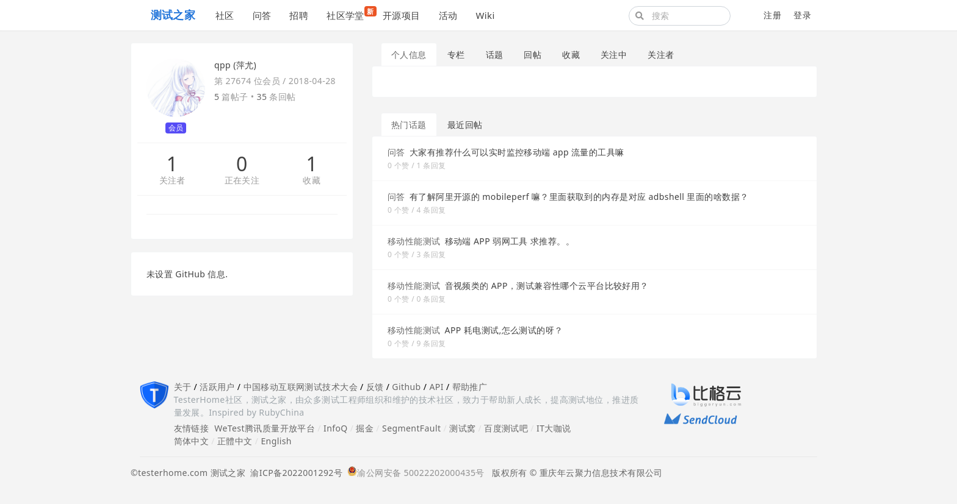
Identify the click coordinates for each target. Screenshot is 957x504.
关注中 (614, 54)
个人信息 (409, 54)
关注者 (172, 181)
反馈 (375, 386)
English (276, 441)
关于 (183, 386)
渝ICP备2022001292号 (293, 472)
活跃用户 (217, 386)
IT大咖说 (553, 428)
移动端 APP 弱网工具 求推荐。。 (509, 241)
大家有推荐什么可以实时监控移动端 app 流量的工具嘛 (517, 152)
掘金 (365, 428)
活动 (448, 15)
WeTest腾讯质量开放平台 (264, 428)
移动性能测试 (414, 241)
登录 (802, 15)
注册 (772, 15)
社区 (224, 15)
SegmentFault (411, 428)
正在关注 (242, 181)
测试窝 (462, 428)
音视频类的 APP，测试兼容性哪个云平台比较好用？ (547, 285)
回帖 (532, 54)
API (436, 386)
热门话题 (409, 124)
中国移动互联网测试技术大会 (301, 386)
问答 (262, 15)
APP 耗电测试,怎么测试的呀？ (504, 330)
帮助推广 (470, 386)
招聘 (298, 15)
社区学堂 (350, 13)
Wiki (484, 15)
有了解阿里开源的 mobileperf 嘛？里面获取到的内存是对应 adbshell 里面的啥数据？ (579, 196)
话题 (495, 54)
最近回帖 (465, 124)
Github (406, 386)
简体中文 (191, 441)
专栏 (456, 54)
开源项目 (402, 15)
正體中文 (235, 441)
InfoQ (335, 428)
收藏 (311, 181)
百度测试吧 (506, 428)
